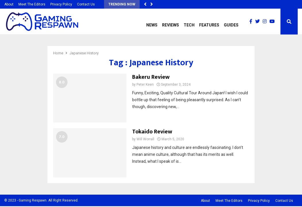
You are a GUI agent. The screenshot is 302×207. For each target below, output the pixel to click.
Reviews (170, 25)
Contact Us (86, 4)
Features (209, 25)
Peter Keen (145, 85)
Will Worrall (145, 139)
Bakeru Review (151, 77)
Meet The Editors (31, 4)
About (9, 4)
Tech (189, 25)
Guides (231, 25)
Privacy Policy (61, 4)
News (151, 25)
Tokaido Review (152, 132)
